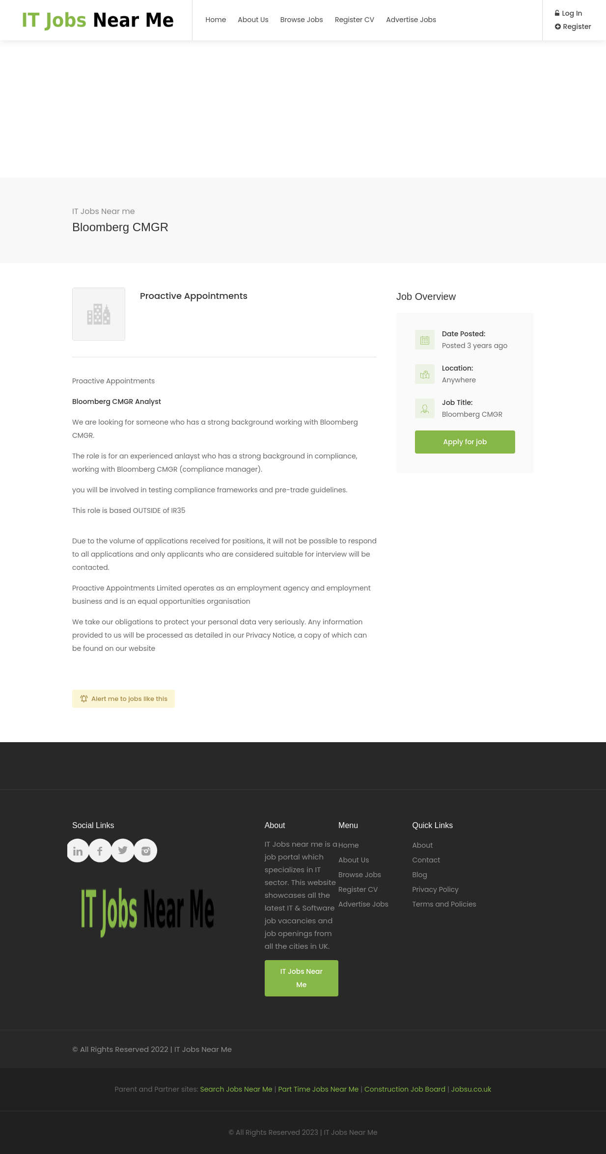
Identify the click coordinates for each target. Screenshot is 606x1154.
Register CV (354, 20)
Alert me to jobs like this (129, 698)
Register (573, 26)
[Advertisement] (303, 109)
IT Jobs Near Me (301, 978)
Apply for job (465, 442)
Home (216, 20)
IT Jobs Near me (103, 211)
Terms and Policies (444, 904)
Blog (419, 875)
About (422, 845)
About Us (253, 20)
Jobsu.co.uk (471, 1089)
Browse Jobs (301, 20)
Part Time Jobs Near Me (318, 1089)
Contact (426, 860)
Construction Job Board (404, 1089)
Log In (568, 13)
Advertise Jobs (411, 20)
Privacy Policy (435, 889)
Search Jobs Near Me (236, 1089)
